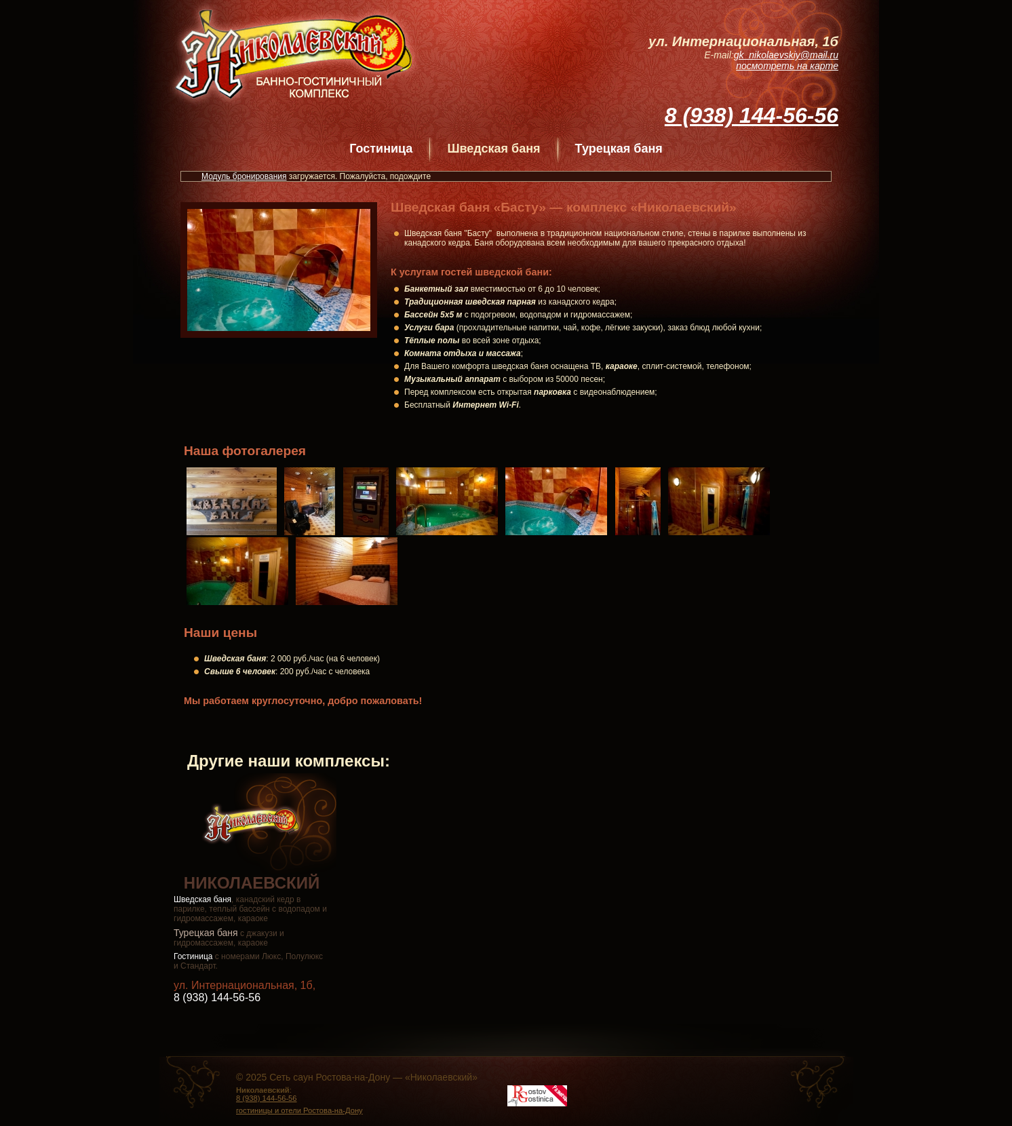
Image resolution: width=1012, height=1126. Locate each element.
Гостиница (380, 148)
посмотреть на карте (787, 65)
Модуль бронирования (244, 176)
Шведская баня (202, 899)
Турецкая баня (619, 148)
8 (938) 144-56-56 (751, 115)
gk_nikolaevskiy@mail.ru (786, 55)
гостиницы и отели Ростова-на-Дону (299, 1110)
